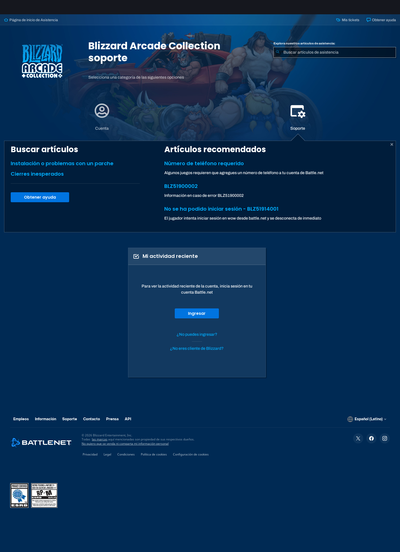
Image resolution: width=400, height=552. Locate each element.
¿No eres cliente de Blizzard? (197, 352)
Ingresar (197, 317)
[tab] (102, 121)
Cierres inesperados (37, 178)
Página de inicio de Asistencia (31, 24)
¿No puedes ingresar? (197, 338)
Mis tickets (347, 24)
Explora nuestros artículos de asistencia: (304, 47)
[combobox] (334, 56)
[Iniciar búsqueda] (277, 56)
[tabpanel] (200, 190)
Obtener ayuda (381, 24)
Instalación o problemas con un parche (62, 167)
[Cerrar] (392, 148)
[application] (101, 121)
